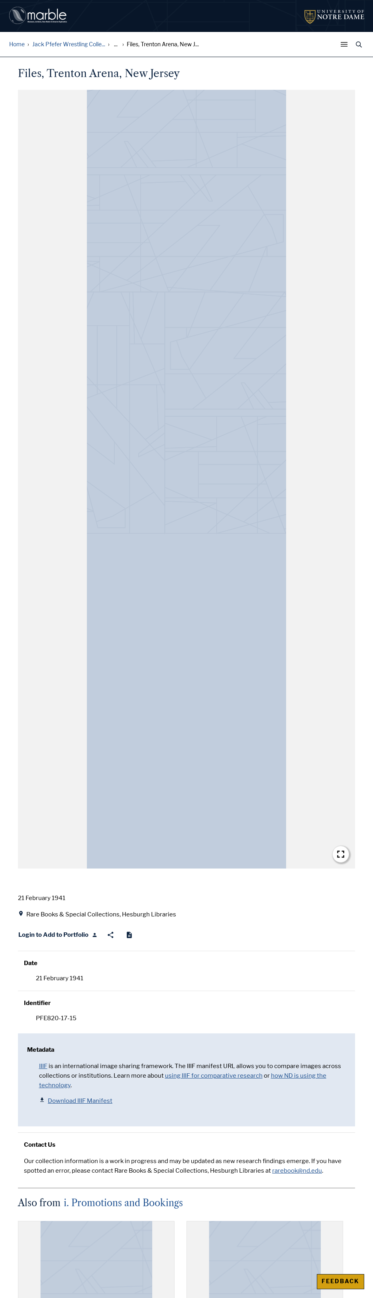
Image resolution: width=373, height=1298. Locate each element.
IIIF (43, 1066)
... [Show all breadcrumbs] (116, 44)
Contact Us (39, 1144)
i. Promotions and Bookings (123, 1203)
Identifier (37, 1003)
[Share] (110, 935)
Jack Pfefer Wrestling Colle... (68, 44)
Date (30, 963)
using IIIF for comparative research (214, 1075)
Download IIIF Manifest (76, 1100)
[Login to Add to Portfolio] (58, 935)
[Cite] (129, 935)
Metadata (40, 1049)
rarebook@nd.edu (297, 1170)
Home (17, 44)
